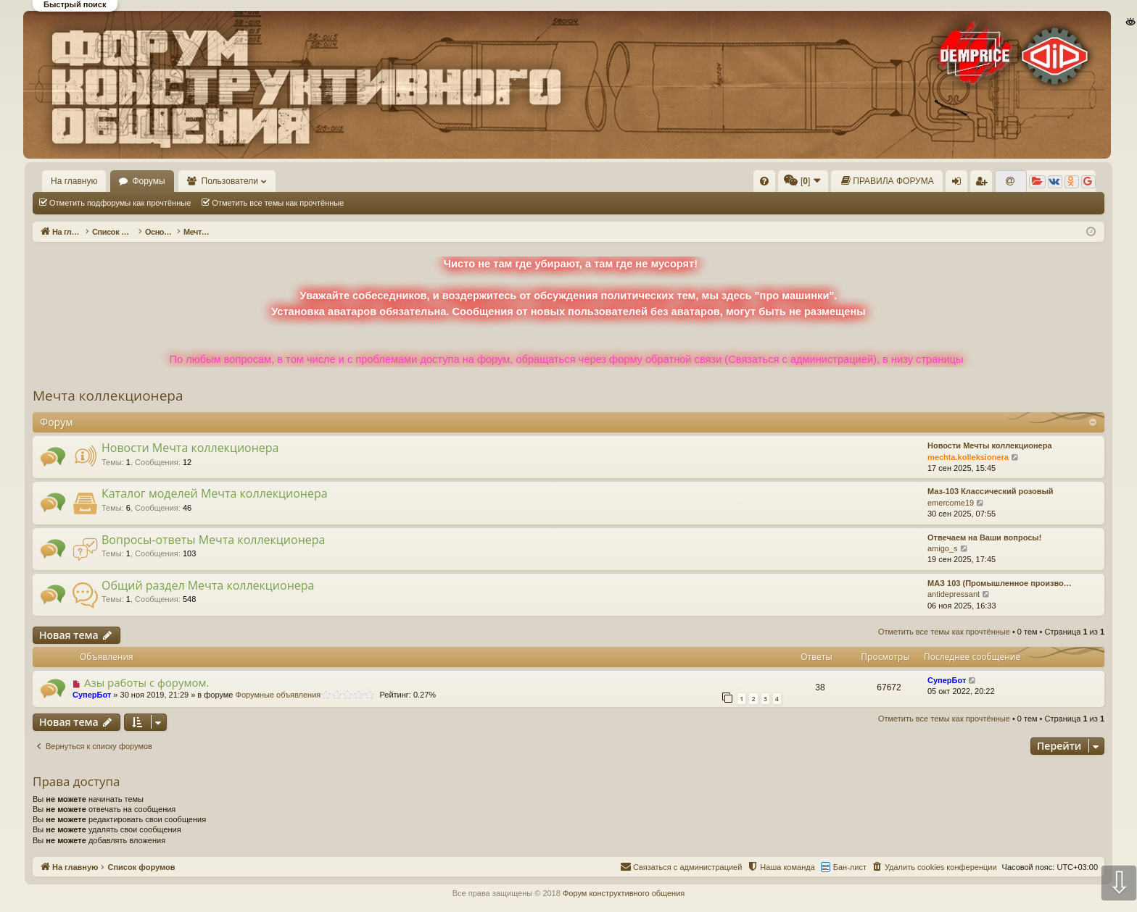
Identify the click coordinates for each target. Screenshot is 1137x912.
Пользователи (230, 181)
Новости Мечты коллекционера (989, 445)
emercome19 (950, 502)
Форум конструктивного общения (624, 893)
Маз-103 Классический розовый (990, 491)
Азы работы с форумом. (147, 682)
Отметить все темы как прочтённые (278, 202)
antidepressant (953, 594)
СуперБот (92, 694)
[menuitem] (764, 181)
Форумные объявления (278, 694)
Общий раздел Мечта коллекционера (208, 585)
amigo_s (942, 548)
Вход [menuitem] (959, 184)
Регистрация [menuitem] (984, 184)
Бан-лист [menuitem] (850, 867)
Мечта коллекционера (108, 395)
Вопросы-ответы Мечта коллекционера (213, 540)
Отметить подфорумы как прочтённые (120, 202)
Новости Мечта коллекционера (190, 448)
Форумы (148, 181)
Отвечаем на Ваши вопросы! (984, 537)
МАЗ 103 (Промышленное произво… (999, 583)
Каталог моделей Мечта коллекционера (215, 493)
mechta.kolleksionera (968, 457)
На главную (74, 181)
